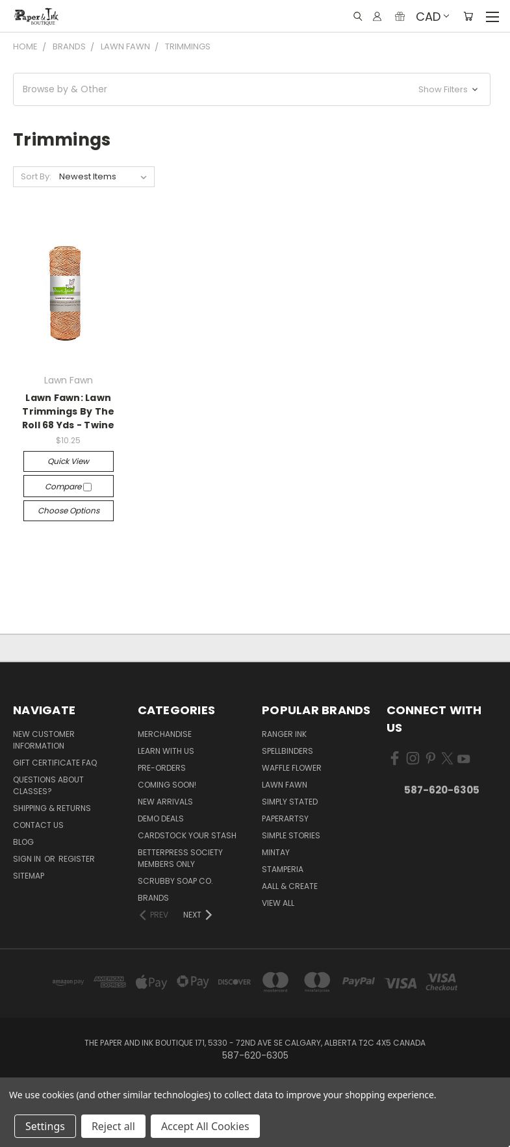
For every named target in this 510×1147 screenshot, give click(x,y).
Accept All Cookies (205, 1126)
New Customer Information (44, 739)
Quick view (68, 461)
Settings (45, 1126)
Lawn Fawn (284, 784)
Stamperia (282, 869)
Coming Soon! (167, 784)
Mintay (276, 852)
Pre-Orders (162, 767)
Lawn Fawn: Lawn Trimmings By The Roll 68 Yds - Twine (68, 411)
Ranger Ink (284, 734)
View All (278, 903)
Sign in (28, 858)
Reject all (113, 1126)
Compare (68, 486)
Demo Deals (161, 818)
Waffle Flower (292, 767)
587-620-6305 (441, 790)
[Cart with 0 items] (468, 16)
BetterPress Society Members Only (180, 858)
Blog (23, 841)
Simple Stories (291, 835)
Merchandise (165, 734)
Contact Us (38, 825)
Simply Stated (290, 801)
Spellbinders (287, 750)
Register (76, 858)
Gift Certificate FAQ (55, 762)
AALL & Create (290, 886)
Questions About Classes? (48, 785)
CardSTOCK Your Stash (187, 835)
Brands (153, 897)
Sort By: (36, 176)
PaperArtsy (285, 818)
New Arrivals (165, 801)
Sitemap (28, 875)
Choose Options (68, 510)
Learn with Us (166, 750)
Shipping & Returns (52, 808)
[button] (252, 89)
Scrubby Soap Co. (175, 880)
